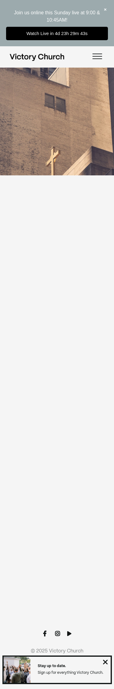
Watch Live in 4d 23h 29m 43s (57, 33)
